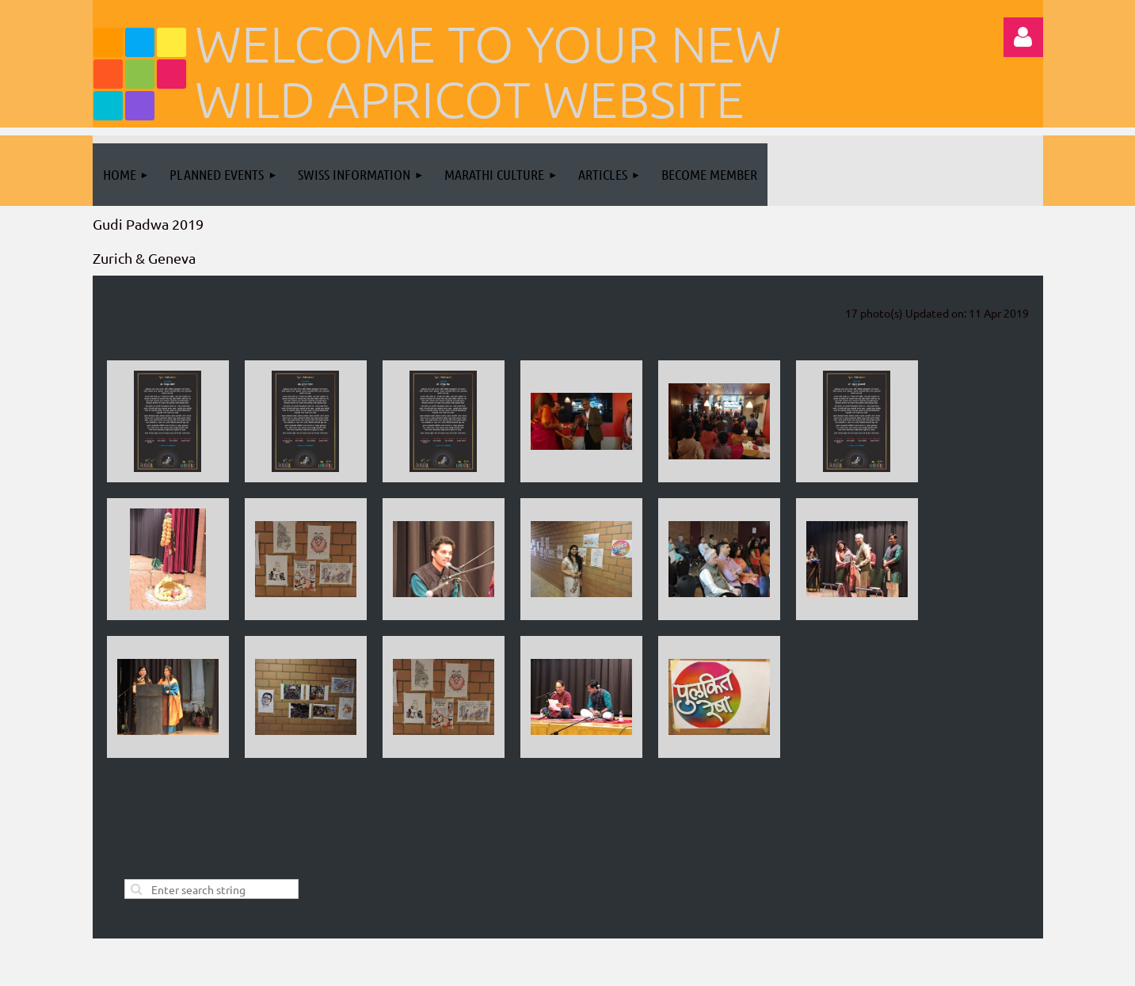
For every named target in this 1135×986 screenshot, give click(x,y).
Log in (1023, 37)
